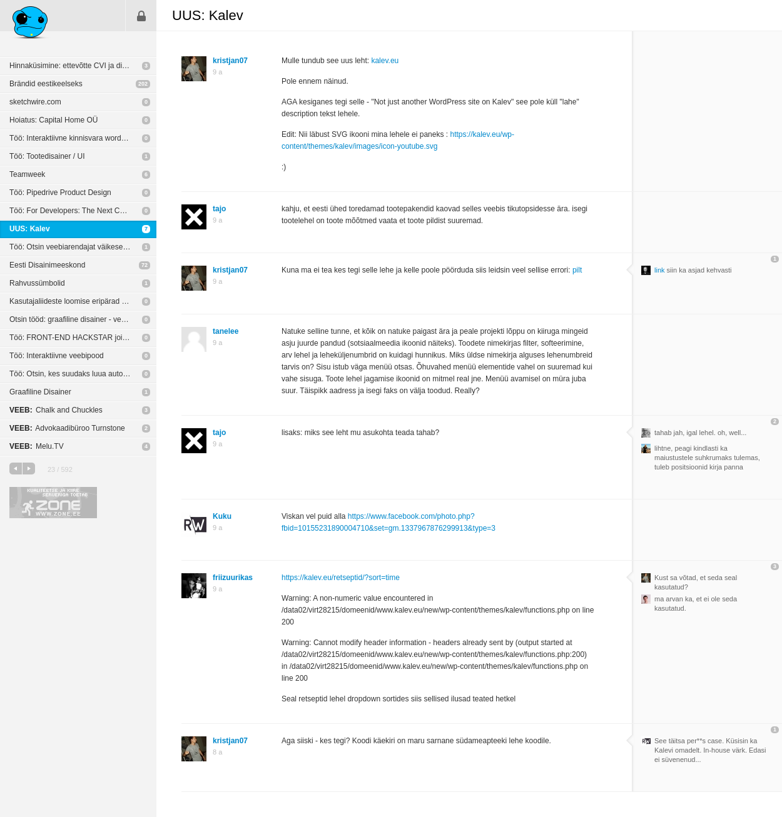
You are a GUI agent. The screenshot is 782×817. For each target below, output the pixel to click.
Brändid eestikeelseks (46, 83)
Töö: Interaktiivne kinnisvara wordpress (74, 138)
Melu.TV (36, 446)
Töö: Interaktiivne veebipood (56, 355)
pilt (577, 270)
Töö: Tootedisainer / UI (47, 156)
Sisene (141, 15)
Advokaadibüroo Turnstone (67, 428)
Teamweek (27, 174)
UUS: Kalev (29, 228)
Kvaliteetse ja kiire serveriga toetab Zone (53, 502)
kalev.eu (385, 60)
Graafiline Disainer (40, 392)
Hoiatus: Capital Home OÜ (53, 120)
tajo (219, 208)
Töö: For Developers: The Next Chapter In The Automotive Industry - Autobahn (82, 210)
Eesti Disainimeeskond (47, 265)
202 (143, 84)
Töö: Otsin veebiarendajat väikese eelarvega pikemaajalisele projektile (82, 247)
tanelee (225, 331)
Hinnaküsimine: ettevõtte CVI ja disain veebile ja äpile (82, 65)
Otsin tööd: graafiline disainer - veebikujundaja (82, 319)
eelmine (15, 468)
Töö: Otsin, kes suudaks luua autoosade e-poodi (82, 373)
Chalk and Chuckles (56, 410)
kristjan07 (230, 60)
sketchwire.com (35, 102)
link (659, 270)
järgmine (29, 468)
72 (144, 265)
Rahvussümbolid (37, 283)
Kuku (222, 516)
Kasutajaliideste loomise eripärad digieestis (81, 301)
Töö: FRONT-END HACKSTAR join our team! (82, 337)
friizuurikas (233, 577)
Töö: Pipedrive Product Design (60, 192)
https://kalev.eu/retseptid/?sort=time (341, 577)
